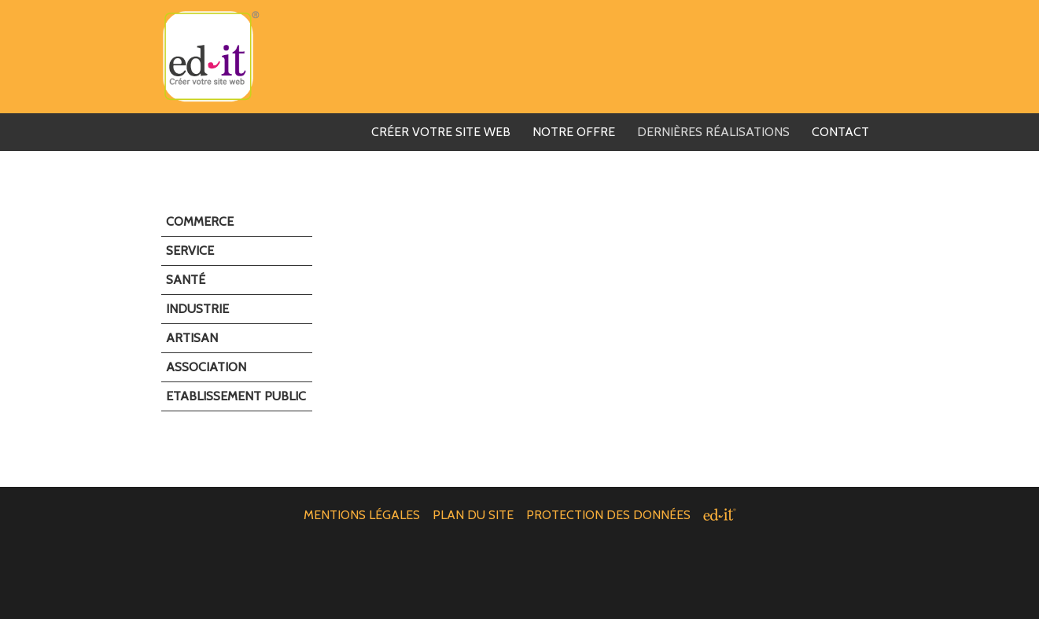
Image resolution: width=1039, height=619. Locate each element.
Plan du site (473, 514)
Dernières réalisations (713, 131)
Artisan (192, 337)
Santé (185, 279)
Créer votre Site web (440, 131)
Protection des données (608, 514)
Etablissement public (236, 396)
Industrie (197, 308)
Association (206, 366)
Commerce (200, 221)
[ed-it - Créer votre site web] (719, 514)
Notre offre (573, 131)
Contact (840, 131)
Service (190, 250)
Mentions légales (362, 514)
